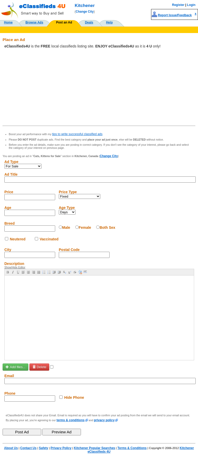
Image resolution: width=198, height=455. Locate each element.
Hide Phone (74, 397)
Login (191, 5)
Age (7, 208)
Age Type (67, 208)
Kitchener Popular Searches (94, 448)
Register (178, 5)
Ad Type (11, 162)
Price (8, 192)
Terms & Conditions (132, 448)
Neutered (18, 239)
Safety (43, 448)
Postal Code (69, 250)
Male (66, 227)
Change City (85, 11)
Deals (89, 22)
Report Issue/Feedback (175, 15)
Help (109, 22)
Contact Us (28, 448)
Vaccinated (49, 239)
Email (9, 376)
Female (85, 227)
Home (8, 22)
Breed (9, 223)
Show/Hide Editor (14, 267)
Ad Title (11, 174)
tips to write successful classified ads (77, 134)
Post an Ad (64, 22)
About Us (11, 448)
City (7, 250)
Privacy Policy (61, 448)
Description (14, 264)
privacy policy (104, 420)
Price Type (68, 192)
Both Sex (107, 227)
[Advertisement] (99, 87)
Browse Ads (34, 22)
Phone (9, 393)
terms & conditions (70, 420)
